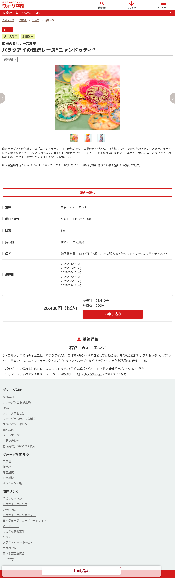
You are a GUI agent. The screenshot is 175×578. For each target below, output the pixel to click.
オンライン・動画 (14, 483)
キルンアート (11, 526)
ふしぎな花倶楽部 (14, 531)
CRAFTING (9, 509)
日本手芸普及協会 (14, 553)
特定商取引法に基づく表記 (19, 446)
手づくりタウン (12, 499)
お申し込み (113, 314)
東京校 (7, 461)
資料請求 (8, 430)
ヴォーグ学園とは (14, 413)
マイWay (8, 559)
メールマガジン (12, 435)
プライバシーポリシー (16, 424)
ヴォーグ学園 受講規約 (17, 402)
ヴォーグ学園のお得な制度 (19, 419)
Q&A (6, 408)
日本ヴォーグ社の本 (15, 504)
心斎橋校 (8, 478)
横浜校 (7, 467)
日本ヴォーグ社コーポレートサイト (24, 520)
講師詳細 (8, 59)
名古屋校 (8, 472)
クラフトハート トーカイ (18, 542)
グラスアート (11, 537)
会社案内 (8, 397)
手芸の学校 (9, 548)
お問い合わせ (11, 441)
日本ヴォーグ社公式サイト (19, 515)
